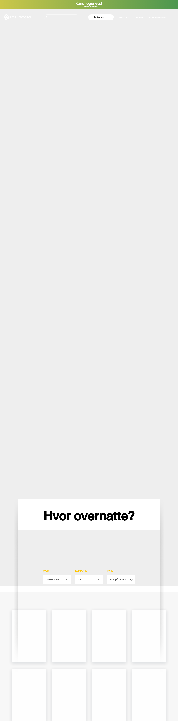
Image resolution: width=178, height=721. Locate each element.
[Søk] (61, 17)
